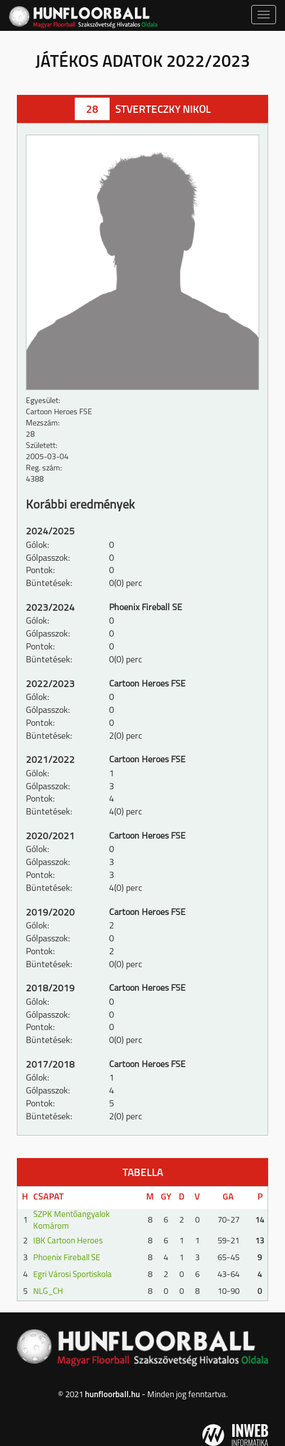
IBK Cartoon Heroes (68, 1241)
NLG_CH (48, 1292)
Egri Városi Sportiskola (72, 1275)
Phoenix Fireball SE (66, 1258)
